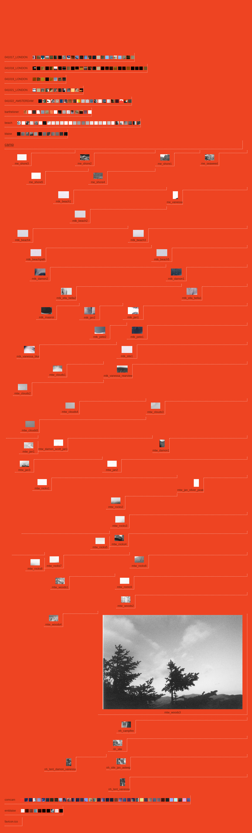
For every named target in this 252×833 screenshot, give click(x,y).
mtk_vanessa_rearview (118, 375)
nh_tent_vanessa (119, 789)
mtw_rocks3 (119, 525)
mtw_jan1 (28, 451)
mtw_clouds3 (155, 412)
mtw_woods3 (172, 712)
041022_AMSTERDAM (19, 101)
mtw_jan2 (112, 470)
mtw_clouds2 (22, 393)
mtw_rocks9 (124, 587)
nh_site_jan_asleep (118, 767)
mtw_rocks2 (115, 507)
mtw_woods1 (60, 587)
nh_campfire (126, 730)
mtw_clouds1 (57, 374)
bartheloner (12, 112)
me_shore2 (85, 163)
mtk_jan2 (89, 317)
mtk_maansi (46, 317)
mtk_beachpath (35, 259)
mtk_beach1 (63, 201)
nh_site (117, 749)
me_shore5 (36, 182)
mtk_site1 (127, 356)
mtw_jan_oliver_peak (190, 490)
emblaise (10, 810)
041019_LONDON (16, 79)
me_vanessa (175, 202)
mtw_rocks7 (54, 566)
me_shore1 (165, 163)
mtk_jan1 (133, 317)
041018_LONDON (16, 68)
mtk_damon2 (40, 278)
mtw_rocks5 (99, 547)
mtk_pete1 (136, 337)
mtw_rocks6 (139, 566)
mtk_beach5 (161, 259)
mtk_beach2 (80, 220)
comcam (10, 799)
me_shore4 (98, 182)
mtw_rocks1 (42, 488)
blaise (8, 133)
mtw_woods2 (125, 606)
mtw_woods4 (53, 624)
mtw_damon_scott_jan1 (53, 449)
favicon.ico (11, 821)
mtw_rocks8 (34, 568)
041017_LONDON (16, 57)
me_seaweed (209, 163)
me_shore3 (22, 163)
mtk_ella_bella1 (191, 298)
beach (8, 122)
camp (9, 145)
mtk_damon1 (176, 278)
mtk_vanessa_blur (28, 356)
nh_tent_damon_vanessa (60, 769)
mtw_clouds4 (70, 411)
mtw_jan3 (24, 470)
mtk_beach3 (138, 240)
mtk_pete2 (99, 337)
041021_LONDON (16, 90)
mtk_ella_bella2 (66, 298)
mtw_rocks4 (119, 544)
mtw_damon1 (161, 450)
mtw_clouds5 (30, 430)
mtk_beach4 (22, 240)
